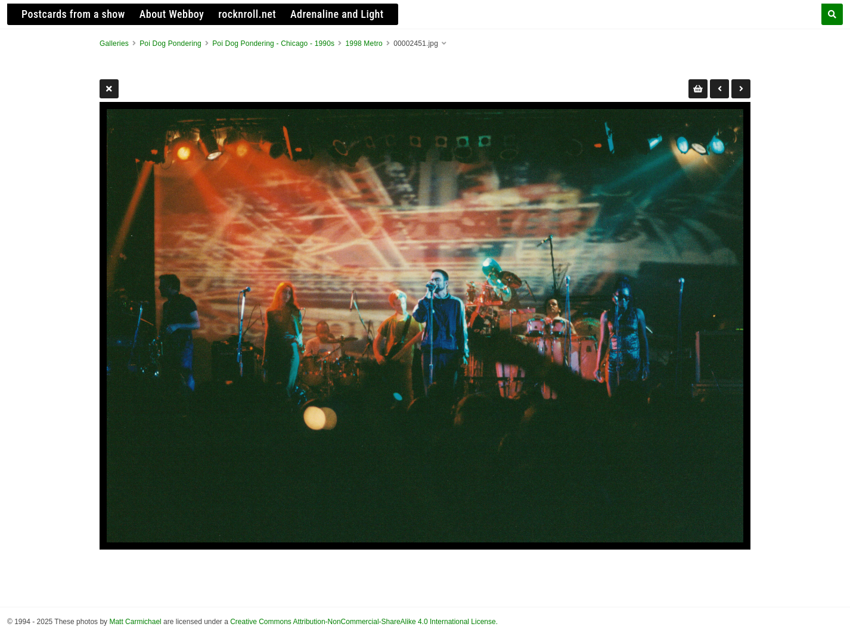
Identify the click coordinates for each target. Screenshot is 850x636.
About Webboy (171, 14)
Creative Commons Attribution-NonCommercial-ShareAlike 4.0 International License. (364, 622)
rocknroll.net (247, 14)
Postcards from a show (73, 14)
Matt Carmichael (135, 622)
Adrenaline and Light (337, 14)
